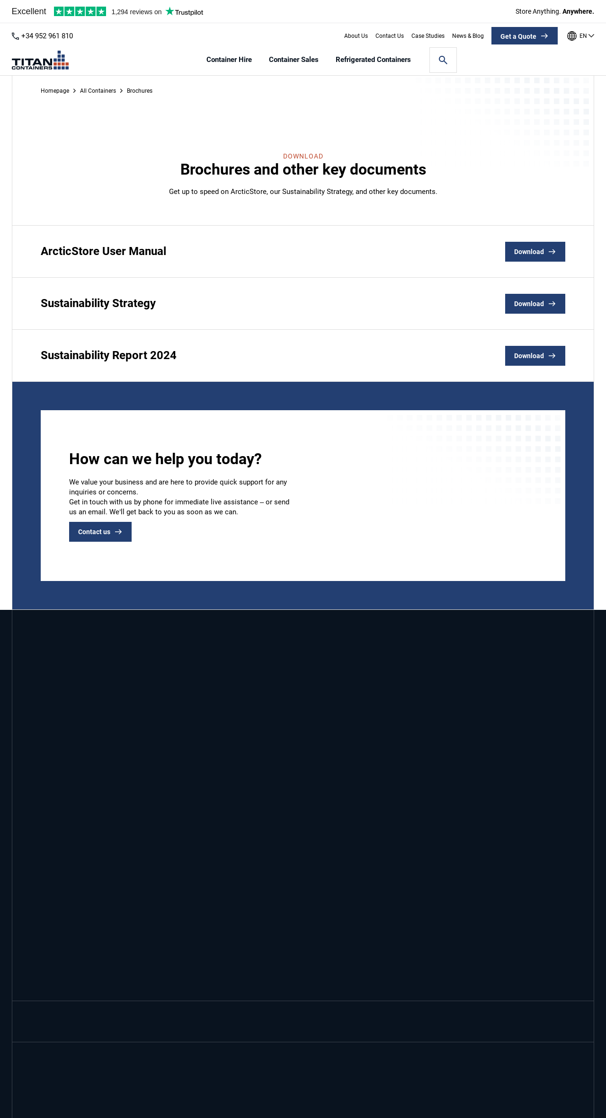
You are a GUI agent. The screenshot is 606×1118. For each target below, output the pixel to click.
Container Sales (294, 60)
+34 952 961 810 (47, 36)
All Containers (98, 91)
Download (529, 251)
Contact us (94, 532)
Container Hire (229, 60)
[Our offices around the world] (580, 36)
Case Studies (428, 36)
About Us (356, 36)
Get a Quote (518, 36)
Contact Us (389, 36)
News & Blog (468, 36)
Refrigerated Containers (373, 60)
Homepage (55, 91)
